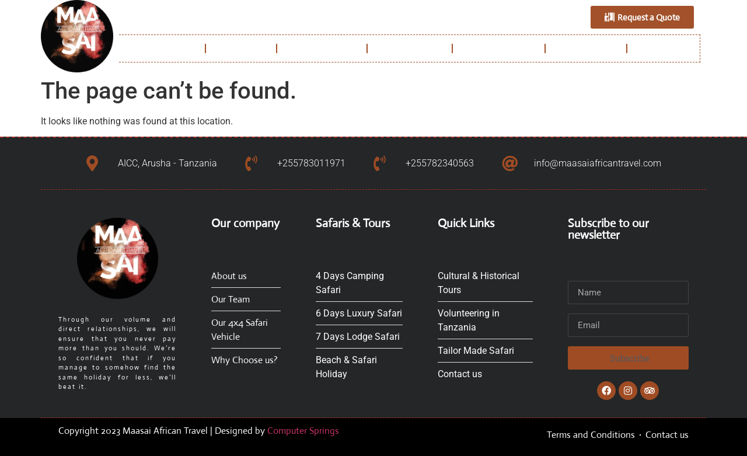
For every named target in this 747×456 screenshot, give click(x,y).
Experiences (586, 48)
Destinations (409, 48)
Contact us (666, 48)
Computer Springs (303, 430)
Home (182, 48)
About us (241, 48)
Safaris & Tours (498, 48)
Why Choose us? (322, 48)
